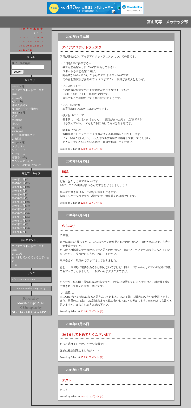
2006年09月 (18, 198)
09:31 (84, 396)
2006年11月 (18, 190)
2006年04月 (18, 216)
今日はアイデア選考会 (25, 108)
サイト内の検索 (21, 63)
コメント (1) (96, 357)
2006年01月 (18, 228)
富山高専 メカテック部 (167, 22)
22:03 (84, 202)
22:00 (84, 148)
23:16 (84, 311)
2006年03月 (18, 220)
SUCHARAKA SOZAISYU (31, 312)
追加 (14, 116)
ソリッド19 (18, 150)
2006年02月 (18, 224)
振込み (16, 123)
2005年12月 (18, 231)
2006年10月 (18, 194)
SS (13, 127)
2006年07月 (18, 205)
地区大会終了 (20, 105)
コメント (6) (96, 311)
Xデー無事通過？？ (23, 135)
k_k (14, 101)
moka (15, 112)
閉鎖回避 (17, 120)
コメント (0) (96, 148)
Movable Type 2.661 (31, 303)
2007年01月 (18, 183)
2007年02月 (18, 179)
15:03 (84, 357)
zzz (14, 142)
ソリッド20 (18, 146)
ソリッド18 (18, 153)
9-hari (15, 86)
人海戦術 (17, 138)
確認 (14, 93)
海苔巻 (16, 157)
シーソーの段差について (26, 165)
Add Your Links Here (23, 279)
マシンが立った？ (22, 161)
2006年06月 (18, 209)
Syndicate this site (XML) (31, 288)
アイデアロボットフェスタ (28, 90)
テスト (16, 265)
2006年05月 (18, 213)
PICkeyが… (18, 131)
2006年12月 (18, 186)
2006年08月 (18, 201)
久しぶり (17, 97)
